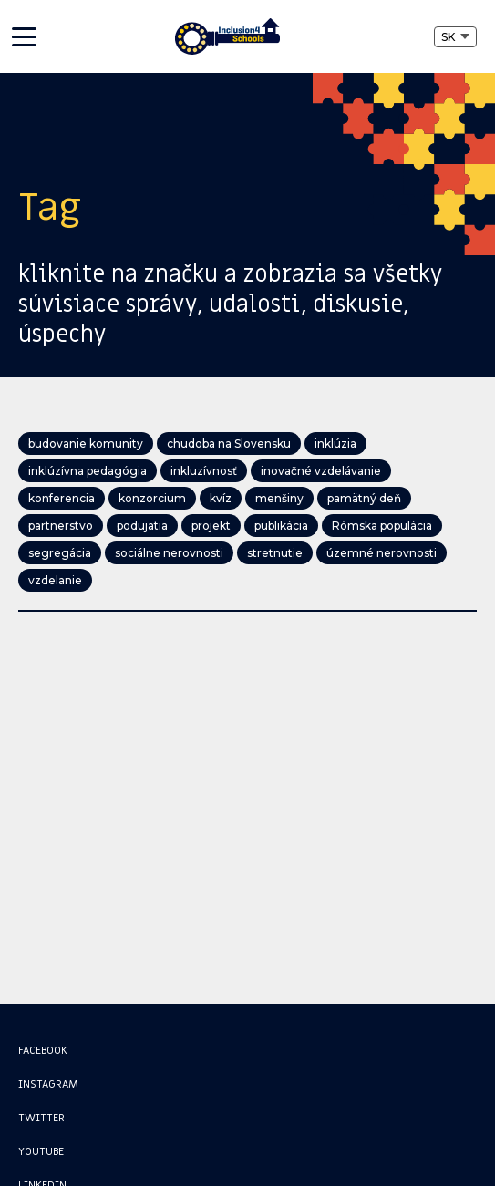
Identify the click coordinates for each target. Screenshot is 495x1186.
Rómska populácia (382, 525)
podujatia (142, 525)
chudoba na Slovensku (229, 443)
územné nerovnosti (381, 553)
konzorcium (152, 498)
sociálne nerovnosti (169, 553)
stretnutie (275, 553)
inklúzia (335, 443)
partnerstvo (60, 525)
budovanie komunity (85, 443)
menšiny (279, 498)
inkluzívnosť (203, 471)
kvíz (221, 498)
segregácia (59, 553)
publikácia (281, 525)
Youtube (41, 1151)
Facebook (42, 1050)
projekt (211, 525)
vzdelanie (55, 580)
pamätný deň (364, 498)
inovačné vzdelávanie (321, 471)
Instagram (48, 1084)
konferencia (61, 498)
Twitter (41, 1117)
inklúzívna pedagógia (87, 471)
